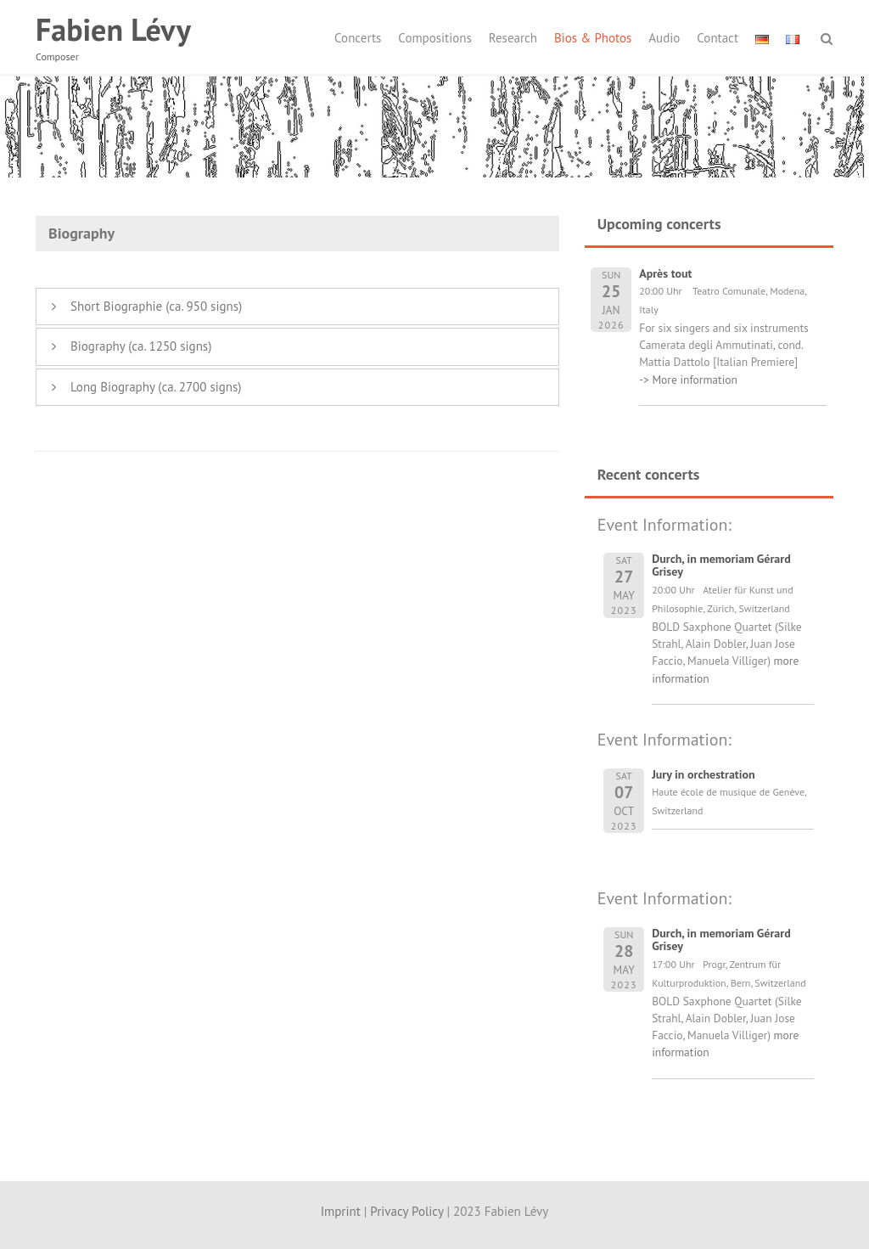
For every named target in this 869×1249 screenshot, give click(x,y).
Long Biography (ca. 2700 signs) (156, 387)
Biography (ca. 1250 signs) (140, 346)
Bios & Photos (592, 38)
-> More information (688, 379)
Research (513, 38)
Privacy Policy (406, 1211)
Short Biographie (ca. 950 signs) (156, 306)
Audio (664, 38)
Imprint (341, 1211)
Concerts (357, 38)
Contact (717, 38)
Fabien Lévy (113, 29)
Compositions (434, 38)
